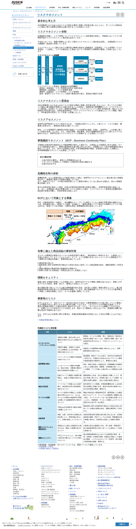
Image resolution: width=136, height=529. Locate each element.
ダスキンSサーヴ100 (105, 468)
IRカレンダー (74, 478)
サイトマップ (102, 497)
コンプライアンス (20, 50)
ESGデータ (17, 56)
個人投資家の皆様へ (76, 468)
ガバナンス (16, 38)
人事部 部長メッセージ (77, 496)
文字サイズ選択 (114, 2)
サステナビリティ (40, 8)
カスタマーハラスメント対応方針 (109, 477)
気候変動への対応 (46, 447)
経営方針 (73, 470)
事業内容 (16, 481)
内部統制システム (20, 45)
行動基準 (18, 52)
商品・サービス (77, 8)
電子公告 (73, 485)
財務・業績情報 (75, 472)
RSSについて (102, 491)
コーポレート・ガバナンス (22, 43)
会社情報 (29, 8)
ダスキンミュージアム (48, 491)
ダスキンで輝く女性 (76, 502)
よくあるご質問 (103, 494)
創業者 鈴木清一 (19, 489)
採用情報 (96, 8)
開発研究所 (45, 505)
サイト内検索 (123, 2)
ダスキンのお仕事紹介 (77, 511)
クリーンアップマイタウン (50, 493)
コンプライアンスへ (122, 14)
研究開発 (52, 8)
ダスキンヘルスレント (105, 474)
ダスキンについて (76, 498)
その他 (72, 482)
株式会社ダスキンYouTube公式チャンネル (106, 507)
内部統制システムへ (118, 14)
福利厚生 (73, 506)
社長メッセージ (18, 19)
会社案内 (16, 491)
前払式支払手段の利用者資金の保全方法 (105, 484)
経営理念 (16, 473)
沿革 (14, 487)
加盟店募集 (106, 8)
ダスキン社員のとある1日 (78, 504)
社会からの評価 (18, 66)
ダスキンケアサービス (105, 470)
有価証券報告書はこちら (49, 320)
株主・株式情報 (75, 474)
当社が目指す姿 (18, 475)
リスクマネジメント (20, 48)
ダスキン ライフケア (105, 472)
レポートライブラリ (20, 62)
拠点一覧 (16, 483)
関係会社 (16, 485)
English (100, 503)
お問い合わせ (119, 2)
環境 (14, 31)
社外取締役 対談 (19, 40)
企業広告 (16, 493)
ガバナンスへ (118, 457)
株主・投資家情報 (64, 8)
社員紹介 (73, 500)
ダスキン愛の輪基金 (48, 489)
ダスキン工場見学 (47, 498)
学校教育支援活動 (47, 495)
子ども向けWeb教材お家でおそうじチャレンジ (22, 497)
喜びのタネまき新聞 (48, 500)
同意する (122, 524)
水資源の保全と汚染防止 (49, 448)
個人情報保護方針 (104, 480)
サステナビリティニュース (22, 27)
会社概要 (16, 477)
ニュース (88, 8)
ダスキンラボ (45, 507)
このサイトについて (104, 488)
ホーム (15, 466)
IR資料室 (73, 476)
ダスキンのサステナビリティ (22, 23)
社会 (14, 34)
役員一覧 (16, 479)
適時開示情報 (74, 480)
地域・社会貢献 (18, 59)
